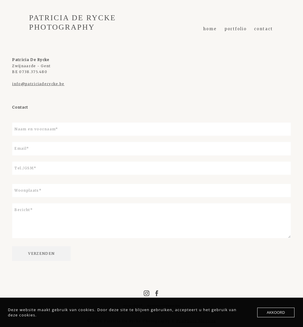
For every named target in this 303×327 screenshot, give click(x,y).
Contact (263, 28)
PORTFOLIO (235, 28)
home (210, 28)
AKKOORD (276, 312)
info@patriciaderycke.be (38, 84)
